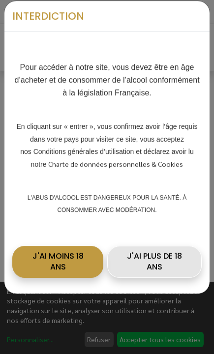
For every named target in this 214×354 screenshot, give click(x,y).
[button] (57, 254)
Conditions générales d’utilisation (83, 144)
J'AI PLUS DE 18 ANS (154, 254)
